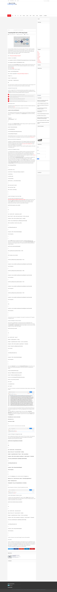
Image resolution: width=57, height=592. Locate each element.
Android (38, 53)
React (38, 52)
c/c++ (12, 15)
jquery (27, 15)
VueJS (38, 58)
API (37, 51)
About (38, 55)
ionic (20, 15)
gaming (38, 57)
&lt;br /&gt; (42, 133)
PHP (15, 15)
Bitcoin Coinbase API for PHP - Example (43, 120)
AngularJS (41, 15)
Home (9, 15)
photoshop (39, 61)
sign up (34, 154)
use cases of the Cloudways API (27, 143)
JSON (30, 15)
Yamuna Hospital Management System (43, 113)
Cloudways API (32, 137)
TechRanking (39, 62)
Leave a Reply (26, 34)
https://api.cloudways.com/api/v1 (15, 55)
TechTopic (38, 56)
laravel (37, 15)
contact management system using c (42, 103)
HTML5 (34, 15)
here (14, 106)
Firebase (38, 59)
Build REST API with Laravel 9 (41, 115)
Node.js (24, 15)
